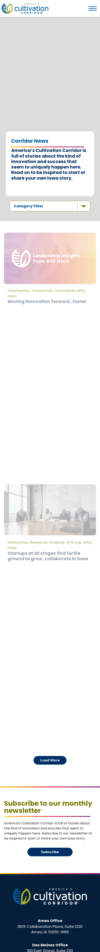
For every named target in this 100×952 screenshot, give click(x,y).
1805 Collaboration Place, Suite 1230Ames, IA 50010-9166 (50, 926)
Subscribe (50, 852)
